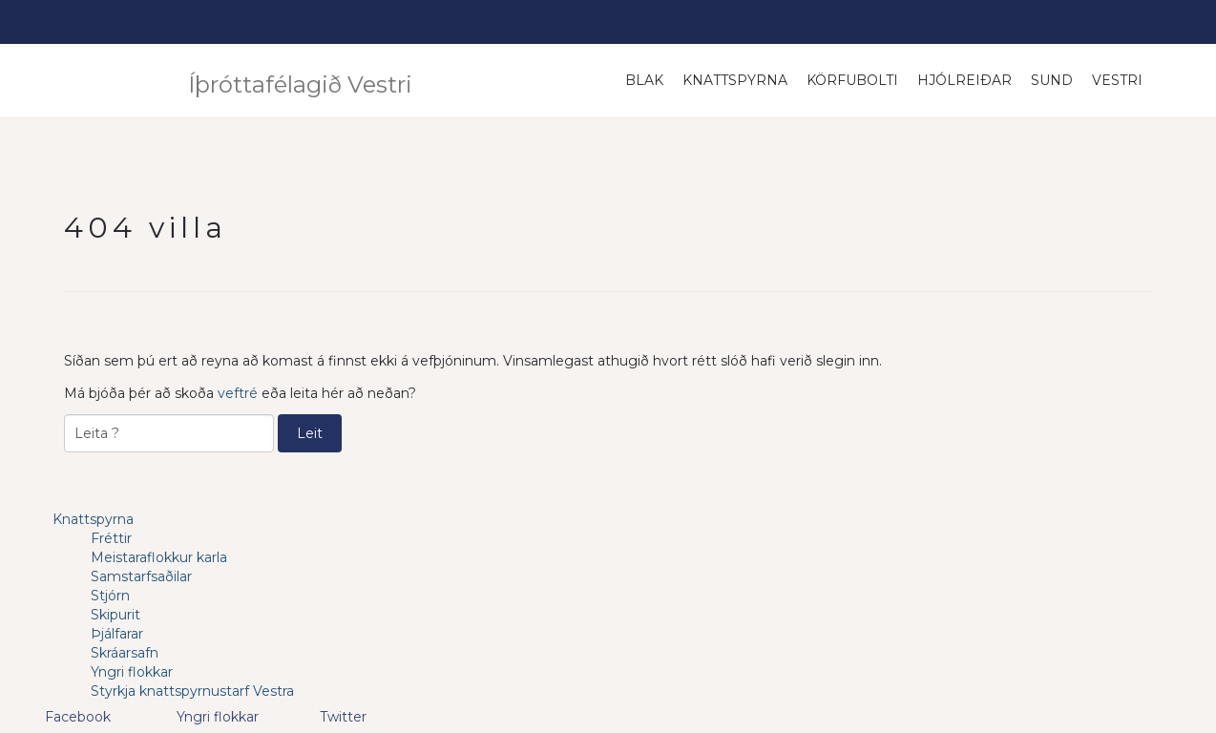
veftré (238, 393)
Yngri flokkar (132, 672)
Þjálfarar (117, 633)
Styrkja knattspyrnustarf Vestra (192, 691)
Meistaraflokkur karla (159, 557)
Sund (1052, 80)
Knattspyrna (734, 80)
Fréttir (111, 538)
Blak (644, 80)
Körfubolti (852, 80)
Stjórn (110, 595)
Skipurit (115, 614)
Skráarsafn (124, 652)
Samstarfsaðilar (141, 576)
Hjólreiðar (964, 80)
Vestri (1117, 80)
